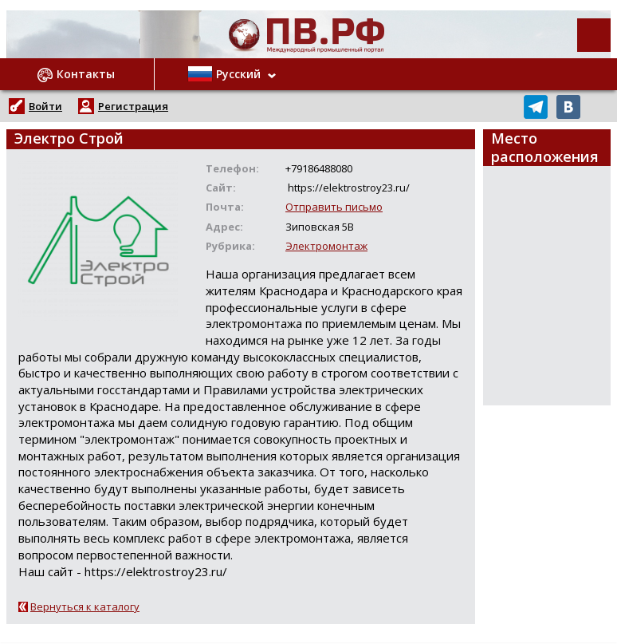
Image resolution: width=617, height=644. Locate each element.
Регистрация (133, 106)
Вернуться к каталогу (85, 606)
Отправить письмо (334, 207)
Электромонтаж (326, 246)
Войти (45, 106)
